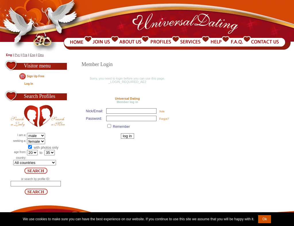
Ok (264, 219)
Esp (32, 55)
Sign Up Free (36, 76)
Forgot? (164, 118)
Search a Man (52, 116)
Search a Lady (24, 116)
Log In (28, 83)
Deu (41, 55)
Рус (17, 55)
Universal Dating (127, 98)
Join (161, 111)
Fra (24, 55)
